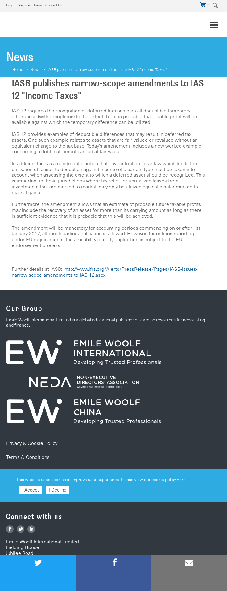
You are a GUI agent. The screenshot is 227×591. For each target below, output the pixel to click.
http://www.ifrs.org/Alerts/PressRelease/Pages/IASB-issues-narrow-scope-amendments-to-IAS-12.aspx (105, 272)
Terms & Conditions (28, 457)
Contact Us (53, 5)
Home (17, 69)
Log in (10, 5)
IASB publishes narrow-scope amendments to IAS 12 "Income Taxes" (107, 69)
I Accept (30, 490)
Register (25, 5)
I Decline (57, 490)
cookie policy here (168, 479)
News (38, 5)
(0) (205, 5)
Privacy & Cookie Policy (31, 443)
